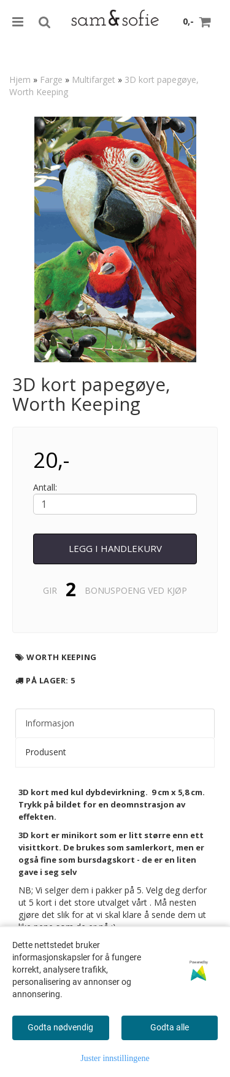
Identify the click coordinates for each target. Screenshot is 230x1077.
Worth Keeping (61, 657)
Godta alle (169, 1027)
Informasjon (49, 723)
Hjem (20, 79)
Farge (51, 79)
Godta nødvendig (60, 1027)
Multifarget (93, 79)
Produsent (45, 752)
